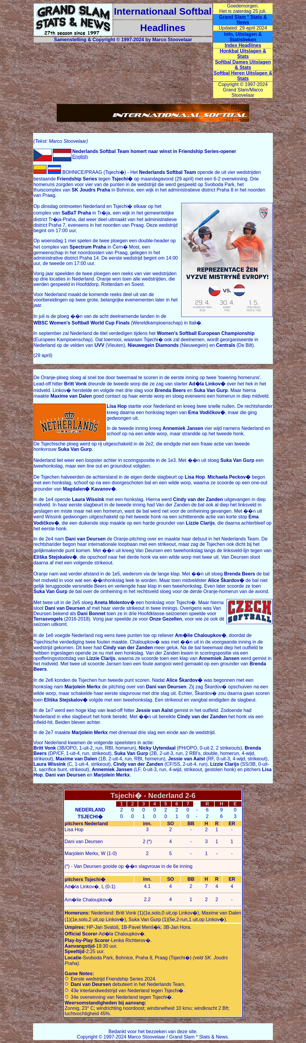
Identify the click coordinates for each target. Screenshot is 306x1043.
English (80, 156)
